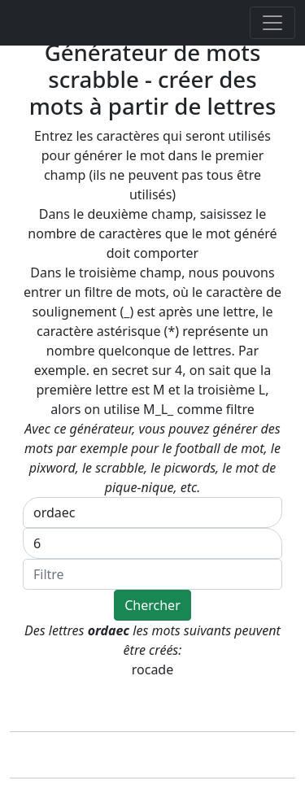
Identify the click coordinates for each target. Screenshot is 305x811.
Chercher (152, 605)
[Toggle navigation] (272, 23)
